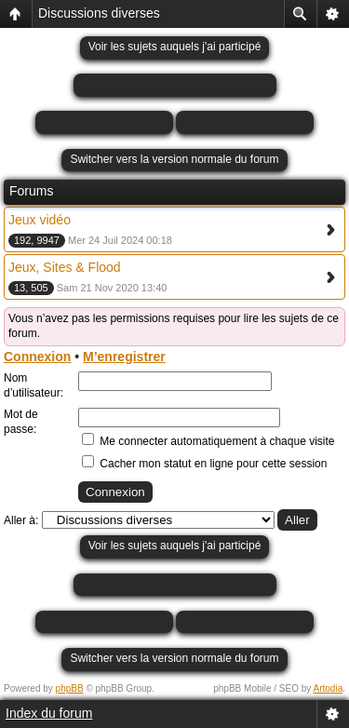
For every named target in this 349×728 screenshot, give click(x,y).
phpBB (70, 688)
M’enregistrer (124, 356)
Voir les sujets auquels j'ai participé (175, 46)
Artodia (328, 688)
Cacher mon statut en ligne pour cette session (204, 463)
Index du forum (49, 713)
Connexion (37, 356)
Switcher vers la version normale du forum (174, 159)
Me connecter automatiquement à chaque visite (208, 441)
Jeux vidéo (39, 219)
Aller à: (21, 520)
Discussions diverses (99, 13)
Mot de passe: (21, 422)
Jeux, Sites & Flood (64, 267)
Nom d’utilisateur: (33, 385)
